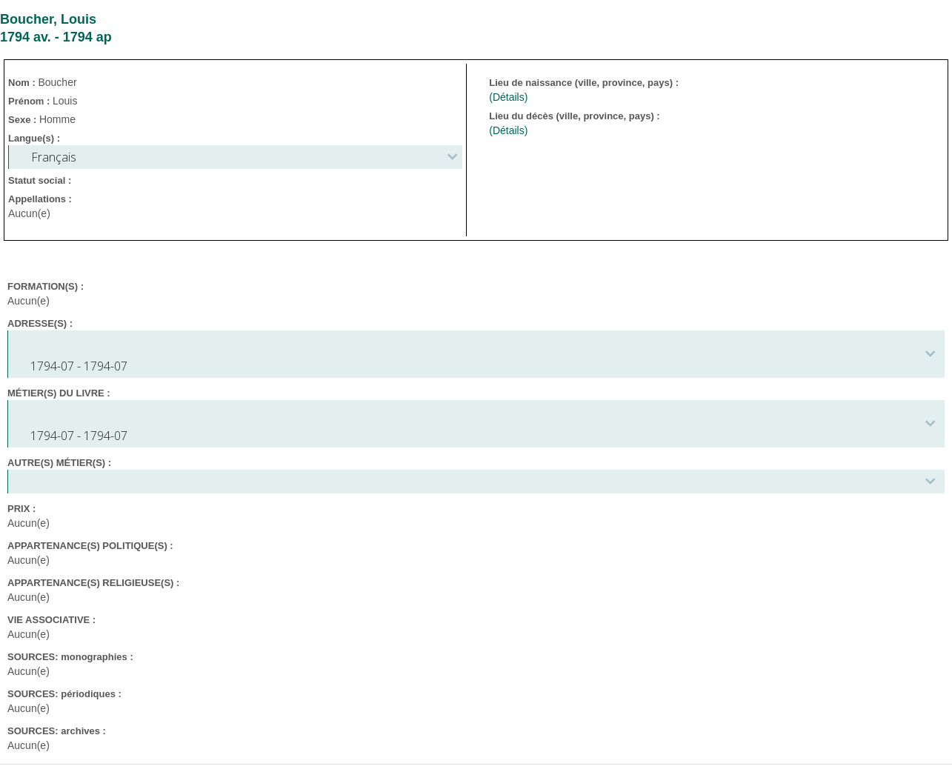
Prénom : (30, 101)
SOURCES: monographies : (70, 656)
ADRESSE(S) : (40, 323)
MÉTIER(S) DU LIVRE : (58, 393)
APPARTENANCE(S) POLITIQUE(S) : (90, 545)
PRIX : (21, 508)
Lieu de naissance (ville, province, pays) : (585, 82)
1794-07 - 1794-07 (78, 366)
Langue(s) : (34, 138)
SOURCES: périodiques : (64, 693)
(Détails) (508, 97)
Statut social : (39, 180)
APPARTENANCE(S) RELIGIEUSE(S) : (93, 582)
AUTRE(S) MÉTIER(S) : (59, 462)
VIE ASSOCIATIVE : (51, 619)
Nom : (23, 82)
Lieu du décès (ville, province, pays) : (575, 116)
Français (53, 157)
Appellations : (40, 198)
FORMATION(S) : (45, 286)
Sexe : (23, 119)
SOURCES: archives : (56, 730)
